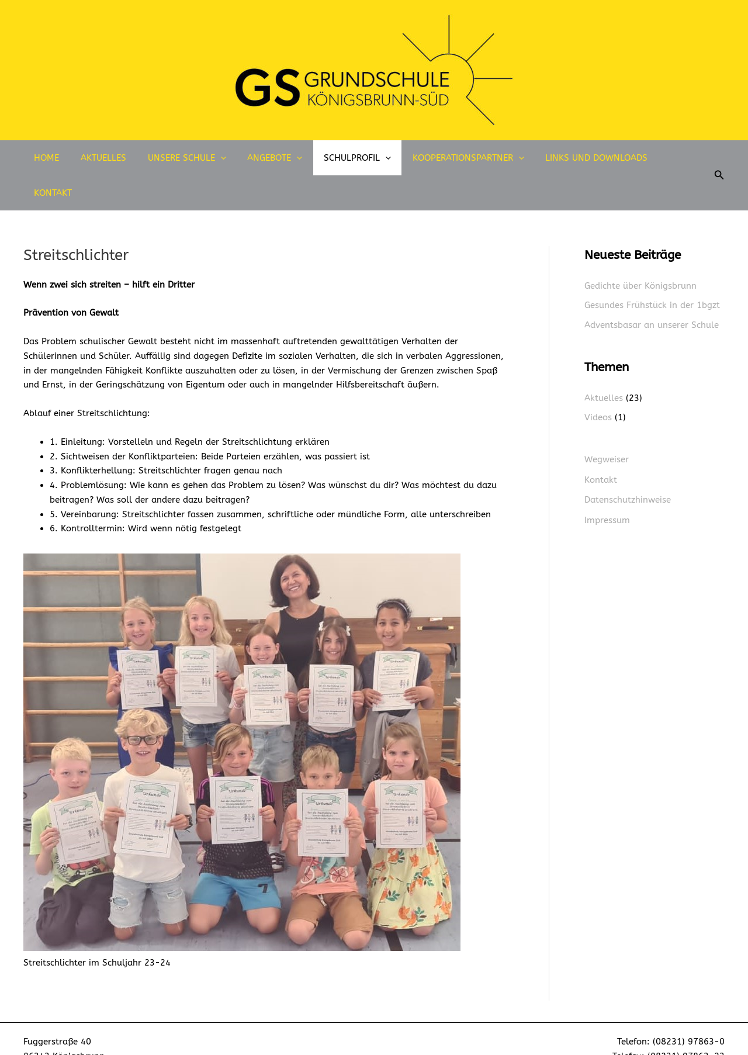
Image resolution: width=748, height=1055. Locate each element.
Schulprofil (347, 157)
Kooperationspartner (454, 157)
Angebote (268, 157)
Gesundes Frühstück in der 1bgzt (652, 270)
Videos (598, 382)
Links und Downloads (579, 158)
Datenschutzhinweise (627, 464)
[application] (218, 157)
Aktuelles (105, 158)
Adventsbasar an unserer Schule (651, 290)
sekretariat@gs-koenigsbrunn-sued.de (643, 1035)
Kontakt (666, 158)
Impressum (607, 484)
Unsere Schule (185, 157)
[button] (711, 157)
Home (52, 158)
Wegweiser (606, 424)
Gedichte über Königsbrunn (640, 250)
